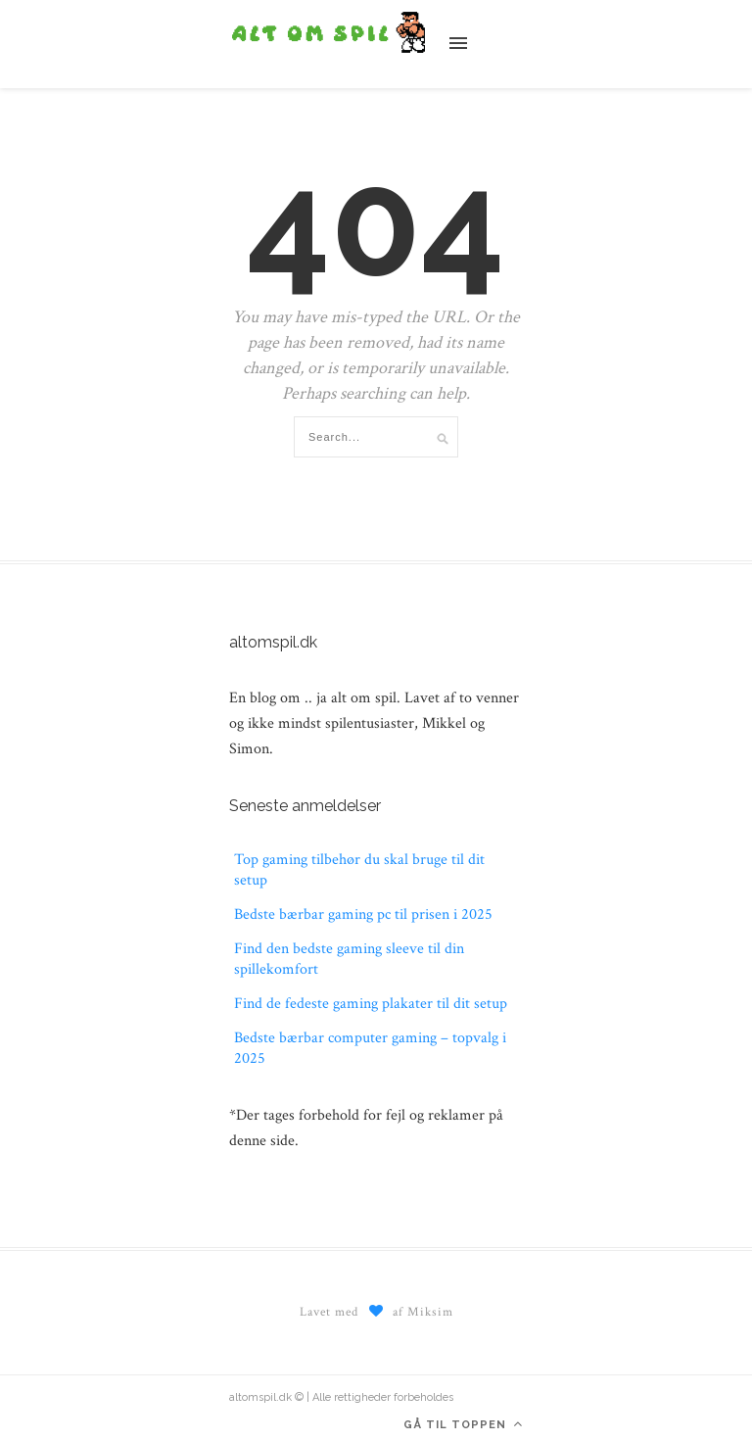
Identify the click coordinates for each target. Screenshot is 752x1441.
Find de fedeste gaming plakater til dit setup (370, 1003)
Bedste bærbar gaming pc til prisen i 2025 (363, 914)
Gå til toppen (463, 1424)
